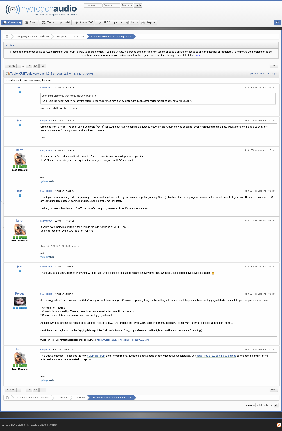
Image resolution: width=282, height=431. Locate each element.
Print (273, 66)
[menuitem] (11, 66)
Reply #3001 (46, 120)
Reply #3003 (46, 191)
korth (19, 150)
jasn (19, 120)
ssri (19, 87)
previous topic (257, 73)
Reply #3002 (46, 150)
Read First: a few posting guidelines (216, 355)
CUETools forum (96, 355)
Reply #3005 (46, 266)
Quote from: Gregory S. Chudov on (69, 96)
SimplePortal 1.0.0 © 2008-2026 (44, 425)
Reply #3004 (46, 221)
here (197, 55)
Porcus (19, 293)
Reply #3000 (46, 87)
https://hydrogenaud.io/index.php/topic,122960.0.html (123, 340)
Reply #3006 (46, 294)
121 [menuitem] (43, 66)
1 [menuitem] (19, 66)
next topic (272, 73)
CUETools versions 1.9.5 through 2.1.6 (111, 36)
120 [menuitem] (35, 66)
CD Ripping (61, 36)
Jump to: (250, 405)
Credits (26, 425)
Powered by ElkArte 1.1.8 (11, 425)
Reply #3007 (46, 349)
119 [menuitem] (29, 66)
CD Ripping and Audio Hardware (32, 36)
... (23, 66)
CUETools (79, 36)
